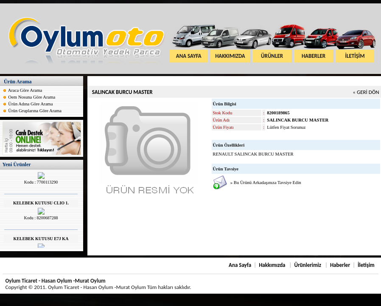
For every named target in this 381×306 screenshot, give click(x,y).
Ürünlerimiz (307, 265)
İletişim (366, 265)
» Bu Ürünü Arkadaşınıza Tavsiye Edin (265, 182)
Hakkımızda (272, 265)
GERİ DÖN (368, 92)
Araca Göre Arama (25, 90)
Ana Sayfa (240, 265)
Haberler (340, 265)
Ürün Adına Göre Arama (31, 104)
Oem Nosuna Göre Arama (31, 97)
